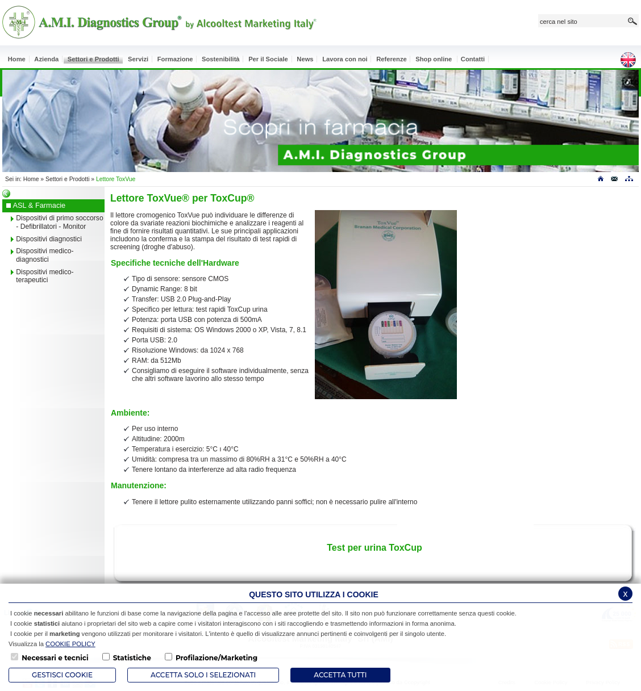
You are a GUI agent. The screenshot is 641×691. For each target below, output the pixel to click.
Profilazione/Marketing (216, 658)
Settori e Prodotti (67, 179)
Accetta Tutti (340, 675)
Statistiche (132, 658)
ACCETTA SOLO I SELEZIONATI (203, 675)
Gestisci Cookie (62, 675)
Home (31, 179)
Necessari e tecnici (55, 658)
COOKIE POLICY (70, 643)
